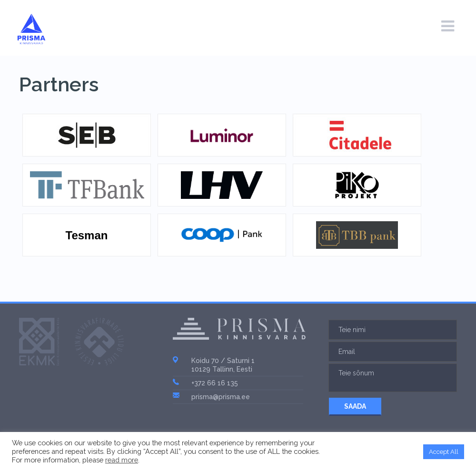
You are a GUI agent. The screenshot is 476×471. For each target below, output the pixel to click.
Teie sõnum (392, 377)
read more (121, 460)
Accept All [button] (443, 451)
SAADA (355, 406)
